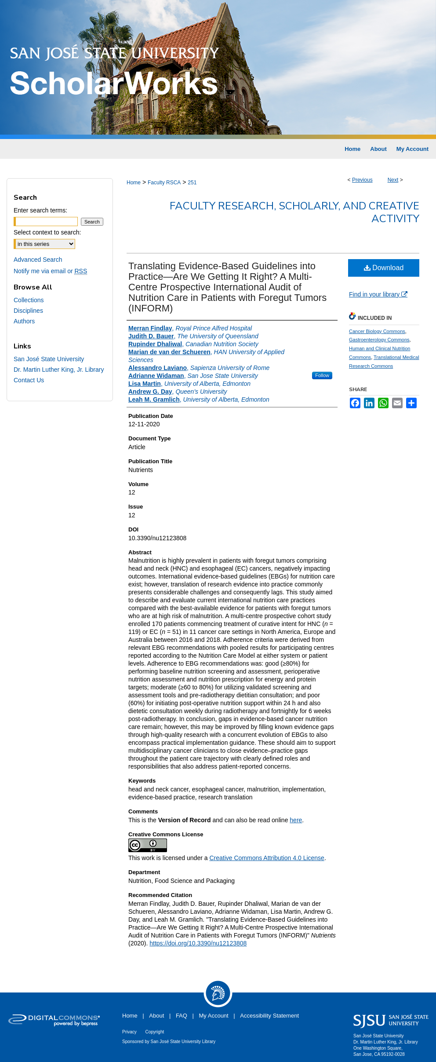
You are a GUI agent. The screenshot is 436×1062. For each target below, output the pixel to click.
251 (192, 182)
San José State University (49, 359)
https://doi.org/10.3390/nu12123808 (198, 943)
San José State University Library (183, 1041)
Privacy (129, 1031)
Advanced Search (38, 259)
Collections (29, 300)
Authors (24, 321)
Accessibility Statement (269, 1015)
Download (384, 267)
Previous (362, 180)
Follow (322, 375)
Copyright (154, 1031)
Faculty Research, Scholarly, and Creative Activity (294, 212)
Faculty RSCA (164, 182)
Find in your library (378, 294)
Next (393, 180)
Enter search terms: (40, 210)
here (296, 820)
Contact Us (29, 380)
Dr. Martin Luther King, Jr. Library (59, 369)
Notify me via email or (50, 271)
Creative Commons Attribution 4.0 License (266, 857)
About (156, 1015)
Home (134, 182)
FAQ (181, 1015)
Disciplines (28, 310)
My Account (214, 1015)
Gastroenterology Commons (379, 339)
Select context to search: (47, 232)
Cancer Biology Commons (377, 331)
